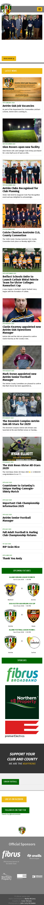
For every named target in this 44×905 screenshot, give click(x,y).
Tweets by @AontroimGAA (11, 814)
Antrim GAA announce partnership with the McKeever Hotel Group (18, 47)
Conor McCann (26, 901)
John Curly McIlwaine (28, 903)
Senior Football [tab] (10, 782)
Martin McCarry (30, 899)
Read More (9, 58)
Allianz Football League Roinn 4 (22, 630)
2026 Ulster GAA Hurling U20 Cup (22, 604)
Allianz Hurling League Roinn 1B (22, 577)
